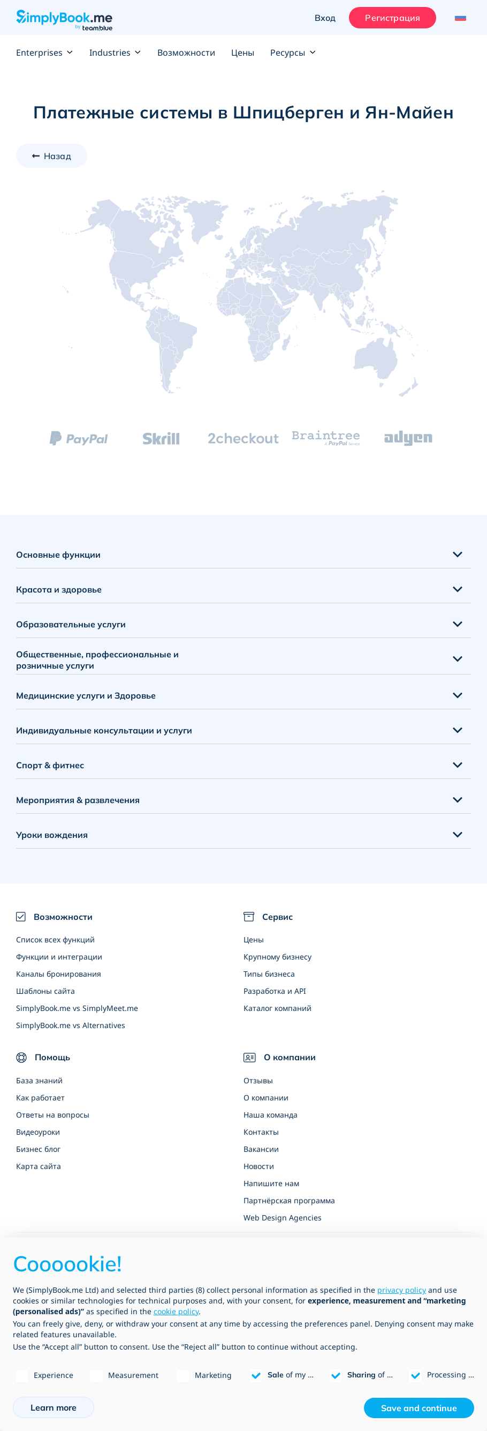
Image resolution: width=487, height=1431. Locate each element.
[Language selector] (459, 17)
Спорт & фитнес (50, 765)
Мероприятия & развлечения (78, 800)
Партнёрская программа (289, 1200)
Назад (57, 156)
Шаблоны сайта (45, 991)
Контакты (261, 1132)
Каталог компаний (277, 1008)
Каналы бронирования (58, 974)
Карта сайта (38, 1166)
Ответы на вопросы (52, 1115)
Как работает (40, 1097)
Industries (115, 52)
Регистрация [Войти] (392, 17)
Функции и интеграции (59, 956)
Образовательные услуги (71, 624)
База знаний (39, 1080)
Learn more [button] (54, 1407)
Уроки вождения (52, 834)
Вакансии (261, 1149)
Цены (242, 52)
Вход (325, 17)
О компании (266, 1097)
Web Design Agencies (283, 1217)
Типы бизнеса (269, 974)
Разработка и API (275, 991)
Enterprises (44, 52)
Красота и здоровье (59, 589)
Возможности (186, 52)
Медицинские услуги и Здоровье (86, 695)
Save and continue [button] (419, 1408)
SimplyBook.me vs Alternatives (70, 1025)
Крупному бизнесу (277, 956)
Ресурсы (293, 52)
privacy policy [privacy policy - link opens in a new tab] (401, 1290)
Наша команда (271, 1115)
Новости (259, 1166)
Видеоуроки (38, 1132)
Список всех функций (55, 939)
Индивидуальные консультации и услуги (104, 730)
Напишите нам (271, 1183)
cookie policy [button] (176, 1311)
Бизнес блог (38, 1149)
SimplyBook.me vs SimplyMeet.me (77, 1008)
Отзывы (258, 1080)
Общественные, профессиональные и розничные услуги (97, 660)
